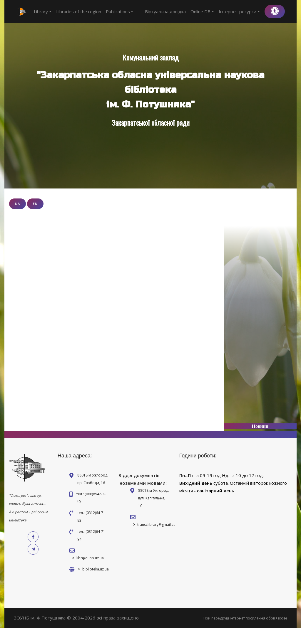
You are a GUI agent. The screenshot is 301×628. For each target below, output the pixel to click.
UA (17, 203)
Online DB (202, 11)
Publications (119, 11)
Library (42, 11)
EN (35, 203)
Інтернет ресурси (239, 11)
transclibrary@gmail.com (158, 524)
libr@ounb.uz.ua (90, 557)
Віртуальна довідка (165, 11)
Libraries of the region (78, 11)
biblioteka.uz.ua (95, 569)
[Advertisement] (260, 320)
